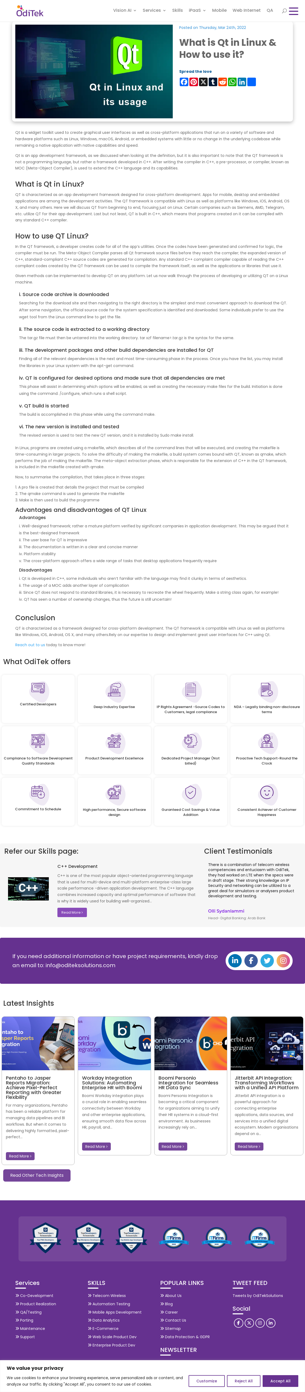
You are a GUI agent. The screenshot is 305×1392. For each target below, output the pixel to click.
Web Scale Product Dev (112, 1337)
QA (270, 11)
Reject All (244, 1381)
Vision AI (122, 11)
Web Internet (247, 11)
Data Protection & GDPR (185, 1337)
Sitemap (170, 1328)
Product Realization (35, 1304)
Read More (72, 912)
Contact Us (173, 1320)
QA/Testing (28, 1312)
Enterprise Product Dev (111, 1345)
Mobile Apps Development (115, 1312)
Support (25, 1337)
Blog (166, 1304)
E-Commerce (103, 1328)
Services (152, 11)
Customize (206, 1381)
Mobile (219, 11)
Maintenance (30, 1328)
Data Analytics (104, 1320)
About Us (171, 1295)
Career (169, 1312)
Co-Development (34, 1295)
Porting (24, 1320)
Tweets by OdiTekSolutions (258, 1295)
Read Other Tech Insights (37, 1175)
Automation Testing (109, 1304)
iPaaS (195, 11)
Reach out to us (30, 645)
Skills (177, 11)
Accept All (280, 1381)
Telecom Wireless (107, 1295)
